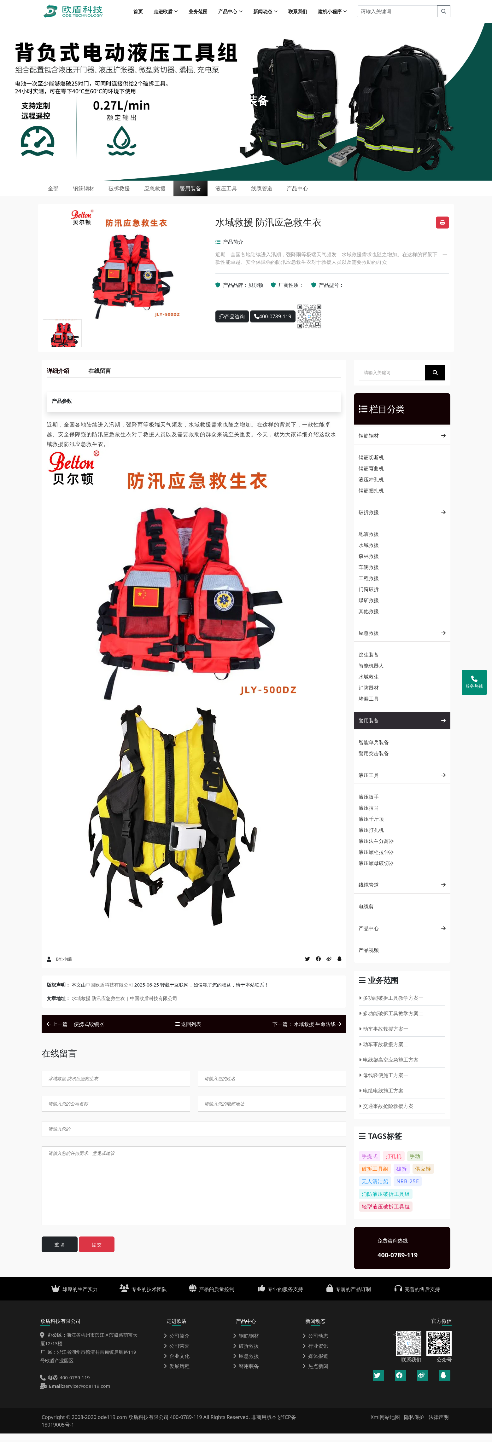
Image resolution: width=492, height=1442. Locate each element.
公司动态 (315, 1344)
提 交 (97, 1253)
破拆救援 (137, 194)
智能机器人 (371, 674)
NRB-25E (407, 1189)
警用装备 (223, 194)
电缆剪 (366, 915)
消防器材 (369, 696)
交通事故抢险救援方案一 (389, 1114)
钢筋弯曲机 (371, 476)
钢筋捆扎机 (371, 498)
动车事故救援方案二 (383, 1052)
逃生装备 (369, 663)
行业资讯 (315, 1354)
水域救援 (369, 553)
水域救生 (369, 685)
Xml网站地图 (386, 1425)
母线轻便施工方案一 (383, 1083)
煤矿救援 (369, 608)
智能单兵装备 (374, 750)
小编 (67, 967)
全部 (56, 194)
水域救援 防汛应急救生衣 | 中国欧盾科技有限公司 (124, 1007)
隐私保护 (414, 1425)
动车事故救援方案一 (383, 1037)
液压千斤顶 (371, 827)
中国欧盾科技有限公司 (109, 993)
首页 (138, 12)
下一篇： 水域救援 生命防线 (306, 1032)
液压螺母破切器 (376, 871)
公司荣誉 (177, 1354)
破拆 (401, 1177)
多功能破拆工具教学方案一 (391, 1006)
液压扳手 (369, 805)
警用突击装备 (374, 761)
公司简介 (177, 1344)
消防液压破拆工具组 (386, 1202)
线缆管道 (308, 194)
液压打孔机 (371, 838)
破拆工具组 (375, 1177)
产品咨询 (232, 324)
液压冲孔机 (371, 487)
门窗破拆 (369, 597)
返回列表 (188, 1032)
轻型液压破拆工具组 (386, 1215)
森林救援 (369, 564)
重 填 (60, 1253)
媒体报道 (315, 1364)
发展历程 (177, 1374)
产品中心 (351, 194)
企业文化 (177, 1364)
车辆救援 (369, 575)
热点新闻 (315, 1374)
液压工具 (266, 194)
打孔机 (394, 1164)
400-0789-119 (272, 324)
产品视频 (369, 958)
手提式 (370, 1164)
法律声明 (439, 1425)
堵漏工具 (369, 707)
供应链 (423, 1177)
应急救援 (180, 194)
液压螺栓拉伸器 (376, 860)
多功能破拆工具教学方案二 (391, 1021)
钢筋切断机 (371, 465)
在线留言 (99, 379)
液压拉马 (369, 816)
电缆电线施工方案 (381, 1099)
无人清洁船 (375, 1189)
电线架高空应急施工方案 (389, 1068)
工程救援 (369, 586)
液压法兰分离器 (376, 849)
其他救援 (369, 619)
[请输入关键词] (397, 13)
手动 (415, 1164)
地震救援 (369, 542)
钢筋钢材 (94, 194)
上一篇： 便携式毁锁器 (75, 1032)
